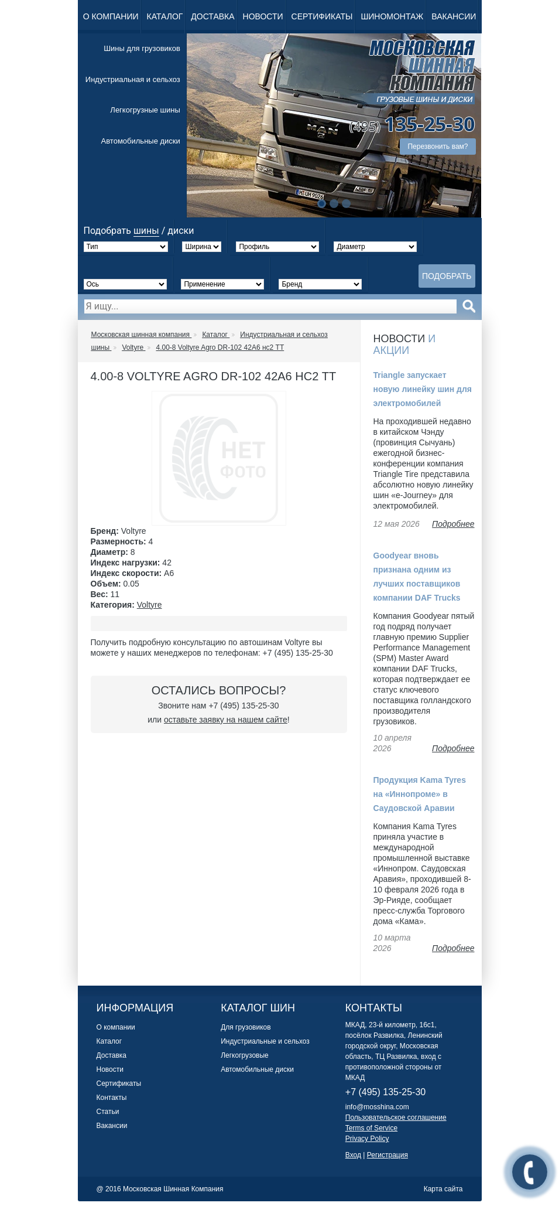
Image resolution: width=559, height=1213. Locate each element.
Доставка (212, 16)
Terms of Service (371, 1128)
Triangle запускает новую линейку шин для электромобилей (422, 389)
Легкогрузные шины (145, 109)
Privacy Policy (367, 1138)
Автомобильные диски (140, 141)
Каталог (165, 16)
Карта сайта (443, 1189)
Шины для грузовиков (142, 48)
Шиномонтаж (392, 16)
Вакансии (453, 16)
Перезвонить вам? (437, 146)
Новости (263, 16)
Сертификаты (322, 16)
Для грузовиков (245, 1027)
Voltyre (149, 604)
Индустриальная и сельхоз (132, 79)
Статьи (108, 1112)
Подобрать (447, 276)
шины (146, 230)
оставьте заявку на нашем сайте (225, 719)
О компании (111, 16)
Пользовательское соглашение (396, 1117)
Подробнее (453, 524)
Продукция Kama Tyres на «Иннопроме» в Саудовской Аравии (419, 794)
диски (180, 230)
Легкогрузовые (245, 1055)
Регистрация (387, 1155)
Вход (353, 1155)
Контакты (112, 1097)
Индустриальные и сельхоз (265, 1041)
